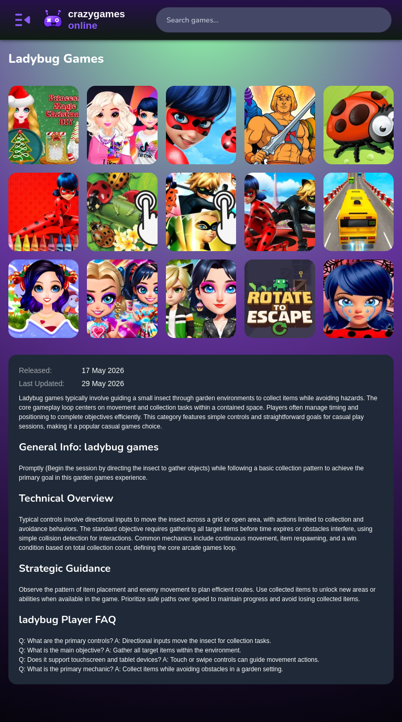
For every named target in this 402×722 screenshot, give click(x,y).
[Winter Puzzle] (43, 299)
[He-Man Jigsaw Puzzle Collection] (279, 125)
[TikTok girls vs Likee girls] (122, 125)
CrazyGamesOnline (84, 20)
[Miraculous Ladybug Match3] (279, 212)
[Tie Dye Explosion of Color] (122, 299)
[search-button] (379, 20)
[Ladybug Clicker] (122, 212)
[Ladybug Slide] (358, 125)
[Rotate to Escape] (279, 299)
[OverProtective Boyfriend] (201, 299)
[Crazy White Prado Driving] (358, 212)
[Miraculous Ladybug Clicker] (201, 212)
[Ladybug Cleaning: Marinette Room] (358, 299)
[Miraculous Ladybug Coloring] (43, 212)
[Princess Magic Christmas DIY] (43, 125)
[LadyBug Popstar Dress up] (201, 125)
